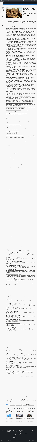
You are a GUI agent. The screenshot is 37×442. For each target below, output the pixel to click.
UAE (18, 404)
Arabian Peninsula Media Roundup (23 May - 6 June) (31, 411)
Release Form (8, 431)
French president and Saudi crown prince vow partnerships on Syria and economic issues (19, 69)
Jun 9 (27, 420)
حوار (31, 432)
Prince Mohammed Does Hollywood (11, 93)
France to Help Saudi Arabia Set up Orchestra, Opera (13, 110)
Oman (24, 405)
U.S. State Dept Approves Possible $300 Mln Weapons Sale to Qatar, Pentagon (17, 84)
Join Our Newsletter (17, 440)
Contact (2, 432)
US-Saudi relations (15, 404)
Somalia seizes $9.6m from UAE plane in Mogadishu (13, 88)
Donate (2, 431)
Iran (9, 0)
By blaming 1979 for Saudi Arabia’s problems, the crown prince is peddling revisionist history (19, 103)
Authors (2, 430)
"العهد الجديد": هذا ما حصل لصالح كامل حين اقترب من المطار (13, 315)
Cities (13, 430)
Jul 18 (6, 420)
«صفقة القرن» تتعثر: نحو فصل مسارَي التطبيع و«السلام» (13, 245)
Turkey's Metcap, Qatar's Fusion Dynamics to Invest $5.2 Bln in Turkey (16, 80)
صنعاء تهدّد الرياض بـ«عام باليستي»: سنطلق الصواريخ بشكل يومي (14, 349)
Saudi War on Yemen (28, 404)
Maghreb (26, 433)
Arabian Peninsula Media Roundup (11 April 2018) (29, 9)
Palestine (14, 0)
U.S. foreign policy (22, 404)
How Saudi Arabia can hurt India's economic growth (13, 62)
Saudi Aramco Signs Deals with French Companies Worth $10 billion (16, 77)
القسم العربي (30, 0)
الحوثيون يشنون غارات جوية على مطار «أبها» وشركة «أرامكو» (13, 345)
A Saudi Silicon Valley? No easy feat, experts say (13, 34)
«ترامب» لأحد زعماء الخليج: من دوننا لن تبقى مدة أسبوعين (13, 311)
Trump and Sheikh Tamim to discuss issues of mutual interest (15, 127)
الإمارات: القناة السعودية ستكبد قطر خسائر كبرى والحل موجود (13, 257)
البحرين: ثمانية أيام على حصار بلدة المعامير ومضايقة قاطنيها (13, 249)
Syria (19, 0)
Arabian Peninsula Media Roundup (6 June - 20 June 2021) (21, 411)
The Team (2, 429)
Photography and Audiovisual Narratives (15, 434)
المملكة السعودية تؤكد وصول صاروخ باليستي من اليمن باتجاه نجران (14, 307)
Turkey (24, 0)
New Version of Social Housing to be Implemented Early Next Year (15, 107)
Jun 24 (17, 420)
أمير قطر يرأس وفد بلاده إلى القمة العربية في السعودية (12, 295)
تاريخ (31, 431)
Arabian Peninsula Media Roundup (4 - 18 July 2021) (10, 411)
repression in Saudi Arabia (19, 405)
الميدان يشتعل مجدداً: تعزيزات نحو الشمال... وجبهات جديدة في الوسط (14, 353)
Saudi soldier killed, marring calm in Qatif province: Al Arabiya (15, 100)
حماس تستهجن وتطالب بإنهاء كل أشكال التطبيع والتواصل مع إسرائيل (14, 252)
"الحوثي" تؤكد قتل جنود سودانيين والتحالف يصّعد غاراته (12, 365)
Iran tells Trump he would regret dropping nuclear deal (13, 58)
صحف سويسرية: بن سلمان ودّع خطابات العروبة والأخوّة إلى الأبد (13, 299)
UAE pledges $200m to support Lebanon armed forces (14, 55)
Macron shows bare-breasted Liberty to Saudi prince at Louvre (15, 96)
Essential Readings (21, 429)
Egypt (4, 0)
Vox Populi (14, 437)
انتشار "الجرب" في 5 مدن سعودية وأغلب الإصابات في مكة (13, 319)
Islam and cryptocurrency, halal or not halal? (12, 131)
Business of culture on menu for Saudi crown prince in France (15, 73)
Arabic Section (33, 427)
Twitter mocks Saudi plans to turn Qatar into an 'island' (14, 120)
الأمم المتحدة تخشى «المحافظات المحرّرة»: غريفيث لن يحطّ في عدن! (14, 357)
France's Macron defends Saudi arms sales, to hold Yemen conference (16, 41)
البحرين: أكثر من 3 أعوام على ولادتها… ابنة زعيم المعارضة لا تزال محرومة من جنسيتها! (16, 399)
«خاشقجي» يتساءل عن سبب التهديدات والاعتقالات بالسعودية (13, 303)
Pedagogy (20, 431)
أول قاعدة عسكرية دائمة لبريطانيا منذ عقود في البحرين (12, 269)
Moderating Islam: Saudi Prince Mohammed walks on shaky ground (15, 51)
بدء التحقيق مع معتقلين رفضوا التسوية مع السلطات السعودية (13, 274)
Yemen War (10, 404)
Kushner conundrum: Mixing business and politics (13, 124)
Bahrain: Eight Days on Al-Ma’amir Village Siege (13, 31)
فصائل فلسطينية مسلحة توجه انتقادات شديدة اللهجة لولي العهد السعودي (14, 261)
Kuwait (26, 405)
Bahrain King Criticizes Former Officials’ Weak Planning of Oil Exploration (16, 113)
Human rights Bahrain (31, 405)
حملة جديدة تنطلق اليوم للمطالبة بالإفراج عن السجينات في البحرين (14, 395)
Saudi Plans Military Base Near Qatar (11, 38)
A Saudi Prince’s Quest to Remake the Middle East (13, 48)
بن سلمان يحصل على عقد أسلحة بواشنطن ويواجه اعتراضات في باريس (14, 265)
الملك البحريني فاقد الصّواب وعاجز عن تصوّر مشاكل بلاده (13, 323)
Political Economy (15, 436)
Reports (20, 433)
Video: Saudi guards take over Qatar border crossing (13, 66)
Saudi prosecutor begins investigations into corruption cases (14, 135)
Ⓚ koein (35, 440)
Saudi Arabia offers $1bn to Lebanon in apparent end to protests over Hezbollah (17, 44)
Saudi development (12, 405)
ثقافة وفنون (32, 430)
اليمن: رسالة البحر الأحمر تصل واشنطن (10, 361)
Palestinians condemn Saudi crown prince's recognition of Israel (15, 28)
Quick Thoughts (21, 430)
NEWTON (20, 432)
